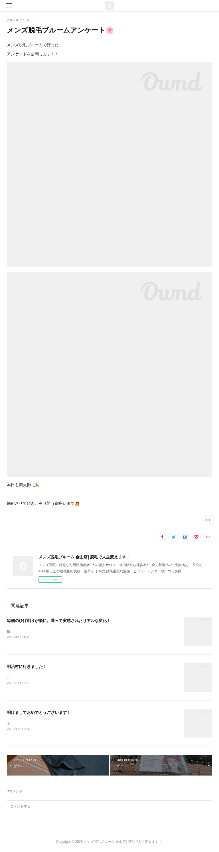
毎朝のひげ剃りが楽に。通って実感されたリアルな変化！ (59, 620)
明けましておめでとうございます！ (39, 713)
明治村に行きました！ (27, 667)
